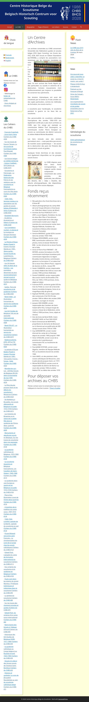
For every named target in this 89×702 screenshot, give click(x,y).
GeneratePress (63, 699)
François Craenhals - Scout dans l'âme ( (11, 134)
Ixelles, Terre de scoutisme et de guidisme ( (10, 289)
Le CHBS (20, 27)
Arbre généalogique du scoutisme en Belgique (77, 142)
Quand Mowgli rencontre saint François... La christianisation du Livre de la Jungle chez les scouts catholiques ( (10, 540)
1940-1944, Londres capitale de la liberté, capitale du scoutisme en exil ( (11, 523)
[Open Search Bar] (81, 27)
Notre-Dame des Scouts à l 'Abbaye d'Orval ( (10, 627)
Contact (74, 27)
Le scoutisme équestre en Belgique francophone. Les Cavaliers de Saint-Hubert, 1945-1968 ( (10, 469)
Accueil (9, 27)
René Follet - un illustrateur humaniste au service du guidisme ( (11, 301)
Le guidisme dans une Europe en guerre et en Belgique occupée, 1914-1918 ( (10, 485)
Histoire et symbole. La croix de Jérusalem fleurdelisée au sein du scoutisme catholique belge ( (11, 680)
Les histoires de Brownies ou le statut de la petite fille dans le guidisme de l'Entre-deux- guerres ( (11, 421)
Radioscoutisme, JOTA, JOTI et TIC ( (10, 342)
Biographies (30, 27)
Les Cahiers (55, 27)
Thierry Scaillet (55, 388)
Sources (65, 27)
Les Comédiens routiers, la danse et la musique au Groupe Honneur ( (11, 232)
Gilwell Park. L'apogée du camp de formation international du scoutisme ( (10, 557)
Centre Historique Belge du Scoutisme (31, 8)
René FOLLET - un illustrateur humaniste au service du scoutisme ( (10, 330)
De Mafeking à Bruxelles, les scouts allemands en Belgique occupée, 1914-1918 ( (11, 404)
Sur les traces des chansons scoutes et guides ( (11, 605)
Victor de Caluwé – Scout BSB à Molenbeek (77, 96)
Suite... (72, 57)
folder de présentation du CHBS (9, 98)
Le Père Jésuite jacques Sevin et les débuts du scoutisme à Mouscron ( (11, 389)
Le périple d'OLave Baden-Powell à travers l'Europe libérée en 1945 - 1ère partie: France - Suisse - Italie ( (11, 356)
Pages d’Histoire (43, 27)
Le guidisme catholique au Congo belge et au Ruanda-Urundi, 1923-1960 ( (10, 651)
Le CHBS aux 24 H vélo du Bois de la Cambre (76, 50)
